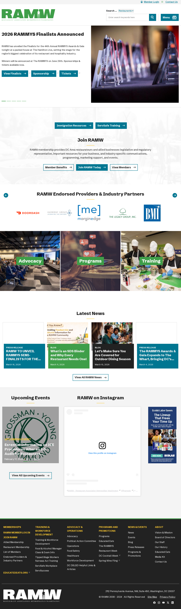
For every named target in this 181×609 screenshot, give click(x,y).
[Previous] (6, 195)
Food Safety (73, 550)
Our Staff (160, 542)
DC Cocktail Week (108, 555)
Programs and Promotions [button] (108, 529)
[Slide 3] (19, 101)
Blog (130, 542)
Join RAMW (10, 537)
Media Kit (160, 556)
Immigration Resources (71, 125)
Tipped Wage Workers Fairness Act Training (47, 559)
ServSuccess (42, 570)
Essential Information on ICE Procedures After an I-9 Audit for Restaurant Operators (29, 449)
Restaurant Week (108, 550)
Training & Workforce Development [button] (44, 531)
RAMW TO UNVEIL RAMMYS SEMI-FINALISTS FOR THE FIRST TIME (22, 355)
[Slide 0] (4, 101)
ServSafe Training (108, 125)
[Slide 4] (24, 101)
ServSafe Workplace (46, 565)
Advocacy (72, 536)
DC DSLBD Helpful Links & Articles (81, 567)
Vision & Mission (164, 532)
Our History (161, 547)
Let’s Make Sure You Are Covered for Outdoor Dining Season (113, 355)
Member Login (150, 1)
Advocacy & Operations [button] (75, 529)
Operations (73, 546)
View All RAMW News (88, 377)
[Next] (175, 195)
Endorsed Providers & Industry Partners (15, 558)
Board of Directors (165, 537)
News (131, 532)
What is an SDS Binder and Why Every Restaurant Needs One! (68, 355)
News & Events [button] (137, 527)
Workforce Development (80, 560)
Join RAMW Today (89, 167)
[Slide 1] (9, 101)
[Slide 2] (14, 101)
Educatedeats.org (15, 572)
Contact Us (171, 1)
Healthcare (73, 555)
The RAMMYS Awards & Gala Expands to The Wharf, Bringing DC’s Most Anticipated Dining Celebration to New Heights (157, 355)
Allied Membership (13, 542)
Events (131, 537)
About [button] (159, 527)
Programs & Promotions (134, 554)
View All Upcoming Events (28, 475)
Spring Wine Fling (108, 560)
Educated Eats (106, 541)
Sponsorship (41, 73)
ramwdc (127, 491)
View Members (121, 167)
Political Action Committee (81, 541)
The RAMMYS (106, 546)
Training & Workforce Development (46, 541)
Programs (104, 536)
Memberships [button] (12, 527)
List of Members (12, 552)
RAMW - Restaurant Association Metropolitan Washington (93, 491)
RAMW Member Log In (16, 532)
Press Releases (136, 547)
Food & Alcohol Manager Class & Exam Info (48, 550)
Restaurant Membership (16, 547)
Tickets (66, 73)
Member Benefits (56, 167)
